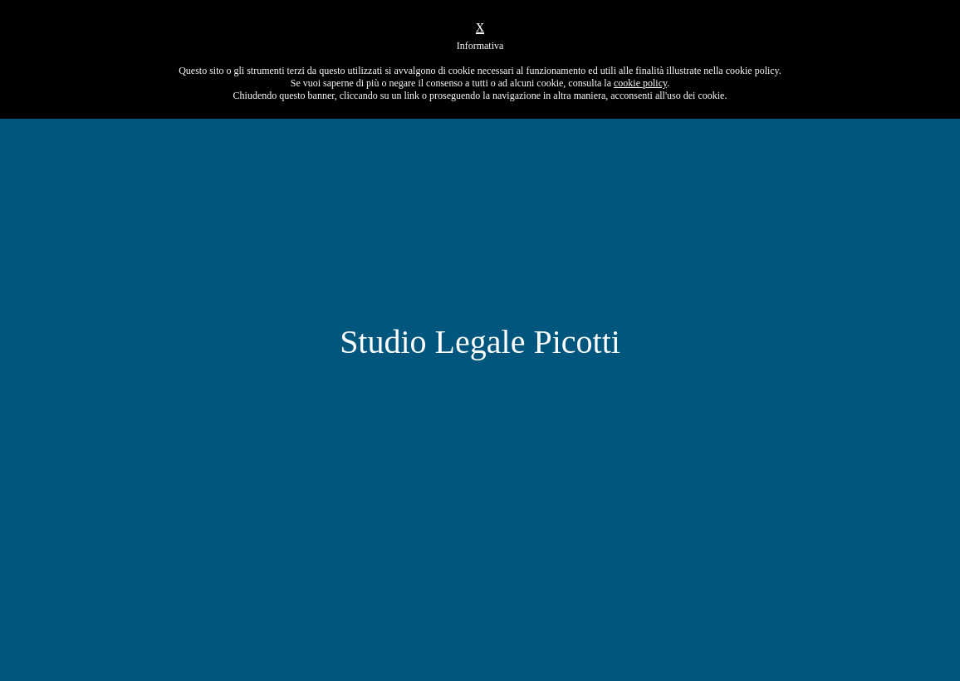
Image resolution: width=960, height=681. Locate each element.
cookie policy (640, 83)
